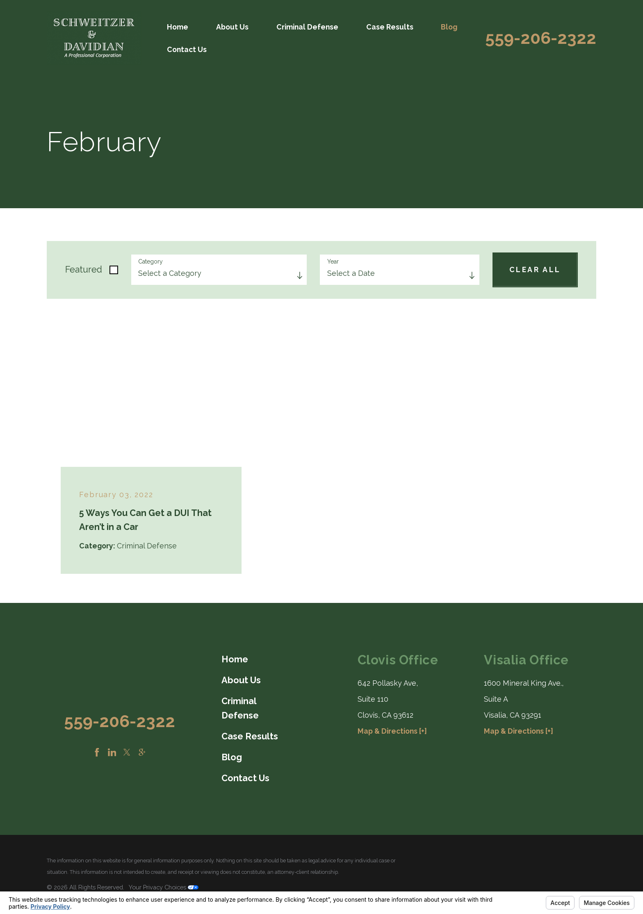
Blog (449, 27)
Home (177, 27)
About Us (232, 27)
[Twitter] (127, 752)
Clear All (535, 269)
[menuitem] (178, 27)
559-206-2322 (540, 38)
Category (150, 261)
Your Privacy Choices (163, 887)
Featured (83, 269)
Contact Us (187, 49)
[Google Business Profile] (142, 752)
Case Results (389, 27)
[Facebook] (97, 752)
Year (333, 261)
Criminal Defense (307, 27)
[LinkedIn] (112, 752)
